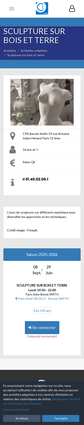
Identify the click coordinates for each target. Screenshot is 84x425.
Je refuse (21, 418)
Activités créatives (34, 50)
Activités (9, 50)
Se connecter (42, 327)
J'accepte (60, 418)
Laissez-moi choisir (16, 409)
